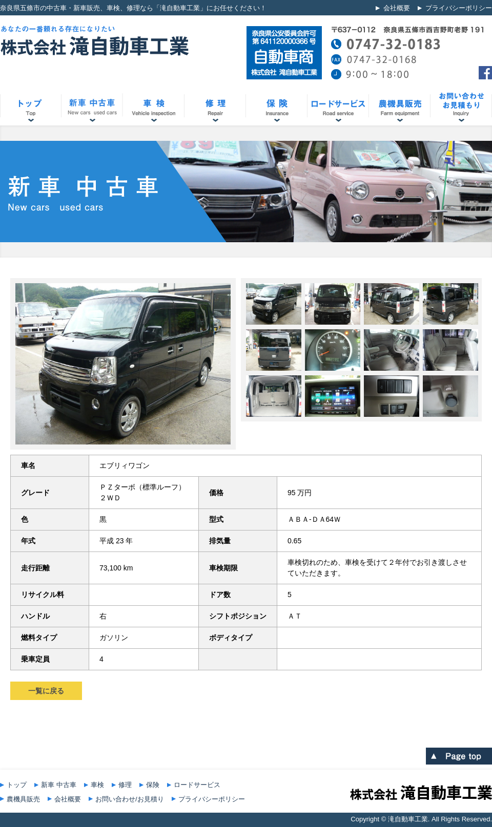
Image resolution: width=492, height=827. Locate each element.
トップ (17, 785)
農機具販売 (23, 799)
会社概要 (396, 8)
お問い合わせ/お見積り (129, 799)
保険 (152, 785)
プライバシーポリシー (458, 8)
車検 (97, 785)
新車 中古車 (58, 785)
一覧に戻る (46, 691)
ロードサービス (197, 785)
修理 (125, 785)
